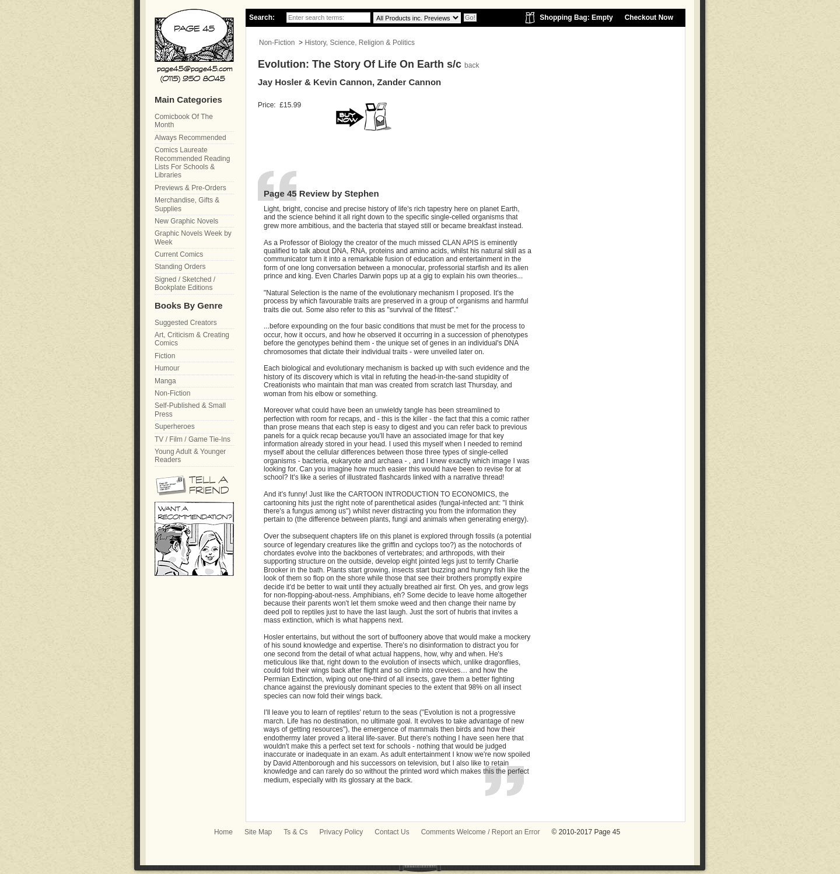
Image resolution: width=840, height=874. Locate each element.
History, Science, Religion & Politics (359, 43)
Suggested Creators (186, 323)
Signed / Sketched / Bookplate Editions (185, 283)
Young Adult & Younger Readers (190, 456)
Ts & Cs (295, 832)
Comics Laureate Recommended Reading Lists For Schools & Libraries (192, 162)
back (471, 65)
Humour (167, 368)
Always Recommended (190, 138)
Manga (165, 381)
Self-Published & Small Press (190, 409)
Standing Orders (180, 267)
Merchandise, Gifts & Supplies (187, 204)
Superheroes (175, 426)
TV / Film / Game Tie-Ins (192, 439)
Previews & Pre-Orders (190, 188)
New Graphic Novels (186, 221)
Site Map (258, 832)
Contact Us (391, 832)
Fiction (165, 356)
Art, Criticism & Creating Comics (192, 339)
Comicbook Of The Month (184, 121)
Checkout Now (649, 17)
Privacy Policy (341, 832)
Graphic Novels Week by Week (193, 237)
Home (223, 832)
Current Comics (179, 254)
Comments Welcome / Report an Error (480, 832)
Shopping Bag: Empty (576, 17)
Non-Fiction (277, 43)
